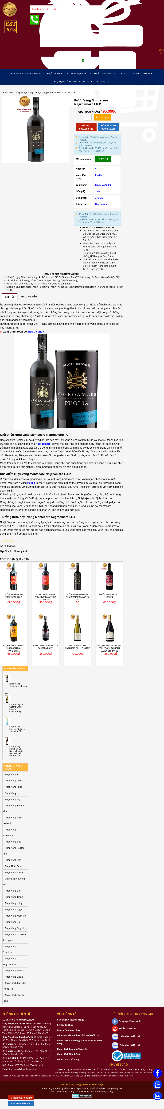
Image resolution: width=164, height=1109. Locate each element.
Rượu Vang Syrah (14, 976)
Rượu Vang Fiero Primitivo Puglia (13, 595)
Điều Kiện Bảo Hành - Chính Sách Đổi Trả (78, 1035)
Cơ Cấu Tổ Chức (65, 1024)
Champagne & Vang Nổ (14, 881)
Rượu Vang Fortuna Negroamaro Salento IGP (77, 597)
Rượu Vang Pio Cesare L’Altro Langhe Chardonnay (16, 707)
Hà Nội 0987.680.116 (86, 127)
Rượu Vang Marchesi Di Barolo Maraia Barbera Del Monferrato (16, 751)
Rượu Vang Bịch (58, 73)
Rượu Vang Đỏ (103, 184)
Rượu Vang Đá (12, 921)
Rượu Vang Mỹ (12, 799)
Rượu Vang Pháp (13, 786)
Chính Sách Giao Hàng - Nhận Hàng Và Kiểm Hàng (79, 1042)
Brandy (147, 73)
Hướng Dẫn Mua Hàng (68, 1030)
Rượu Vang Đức (13, 841)
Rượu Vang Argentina (9, 832)
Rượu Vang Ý (28, 92)
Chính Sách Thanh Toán (13, 997)
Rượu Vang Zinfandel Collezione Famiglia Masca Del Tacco (109, 648)
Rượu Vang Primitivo (9, 949)
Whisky (137, 73)
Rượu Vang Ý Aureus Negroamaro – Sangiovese (14, 648)
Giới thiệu (102, 81)
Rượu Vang (15, 92)
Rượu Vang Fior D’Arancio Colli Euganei (77, 647)
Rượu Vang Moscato (15, 915)
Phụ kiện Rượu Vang (67, 81)
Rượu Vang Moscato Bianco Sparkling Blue (17, 728)
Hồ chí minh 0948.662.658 (108, 127)
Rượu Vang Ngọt (13, 909)
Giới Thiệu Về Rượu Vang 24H (72, 1019)
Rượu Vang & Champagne (27, 73)
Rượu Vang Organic (15, 928)
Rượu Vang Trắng (14, 896)
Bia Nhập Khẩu (81, 73)
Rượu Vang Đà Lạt (14, 872)
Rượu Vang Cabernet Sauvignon (15, 937)
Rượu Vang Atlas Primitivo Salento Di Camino (45, 597)
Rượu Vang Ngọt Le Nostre (109, 595)
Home (5, 92)
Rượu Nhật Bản (104, 73)
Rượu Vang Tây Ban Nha (14, 808)
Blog (87, 81)
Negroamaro (102, 204)
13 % (97, 191)
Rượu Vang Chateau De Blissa (18, 685)
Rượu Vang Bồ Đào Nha (13, 850)
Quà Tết (124, 73)
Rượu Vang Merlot (14, 970)
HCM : (20, 1103)
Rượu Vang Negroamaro (9, 961)
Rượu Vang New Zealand (12, 820)
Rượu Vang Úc (12, 793)
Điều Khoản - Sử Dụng (68, 1059)
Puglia (98, 175)
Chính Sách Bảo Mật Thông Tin (14, 985)
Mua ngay (102, 117)
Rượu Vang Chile (13, 780)
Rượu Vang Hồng (14, 903)
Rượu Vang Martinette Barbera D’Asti (45, 647)
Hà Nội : (21, 1097)
